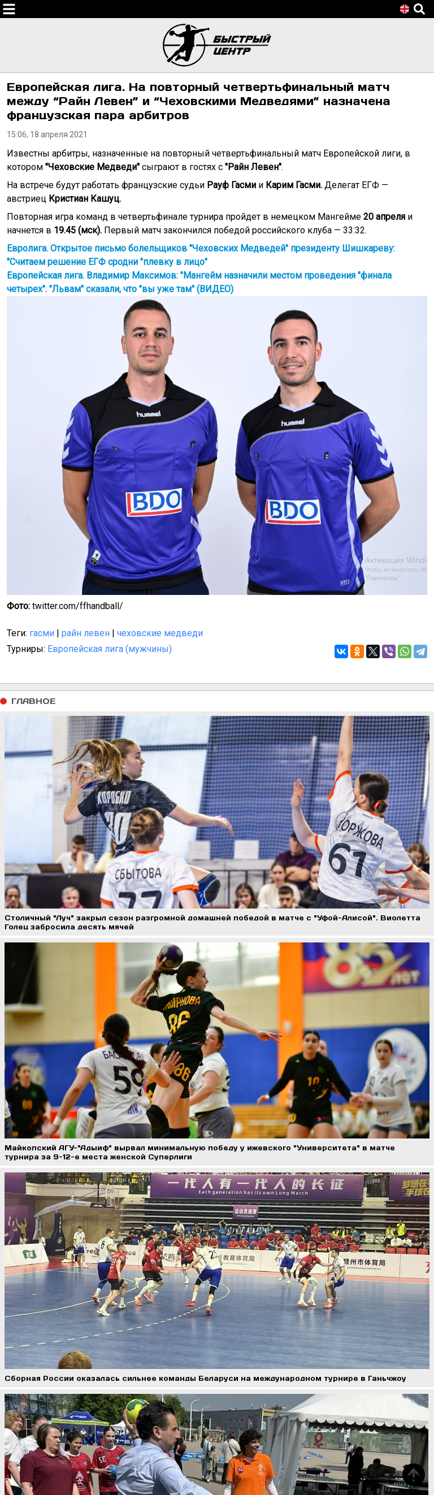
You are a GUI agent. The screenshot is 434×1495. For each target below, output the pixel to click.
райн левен (86, 633)
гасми (41, 633)
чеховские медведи (160, 633)
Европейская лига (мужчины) (109, 649)
